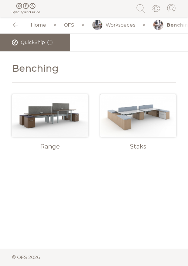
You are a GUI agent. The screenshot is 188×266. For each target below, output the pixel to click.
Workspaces (113, 25)
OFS (69, 25)
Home (38, 25)
